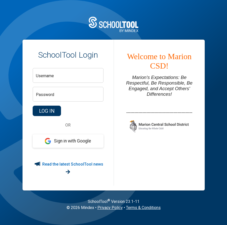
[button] (47, 111)
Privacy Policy (110, 207)
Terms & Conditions (143, 207)
